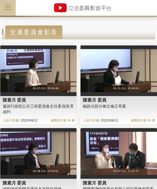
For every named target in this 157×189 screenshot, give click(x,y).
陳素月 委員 (14, 100)
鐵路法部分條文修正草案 (104, 106)
